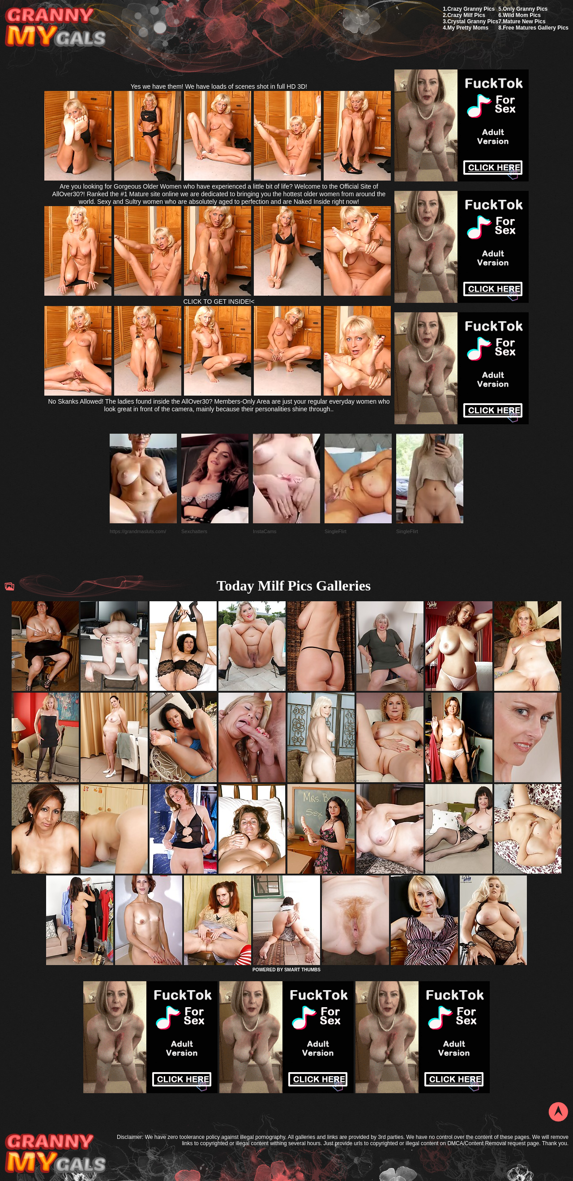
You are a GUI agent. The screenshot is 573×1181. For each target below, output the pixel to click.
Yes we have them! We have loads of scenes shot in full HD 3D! (219, 86)
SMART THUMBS (302, 969)
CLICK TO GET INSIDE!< (218, 301)
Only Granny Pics (525, 9)
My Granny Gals (55, 27)
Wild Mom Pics (522, 15)
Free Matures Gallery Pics (536, 28)
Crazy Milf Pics (466, 15)
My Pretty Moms (467, 28)
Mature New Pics (524, 21)
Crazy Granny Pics (471, 9)
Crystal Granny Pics (472, 21)
